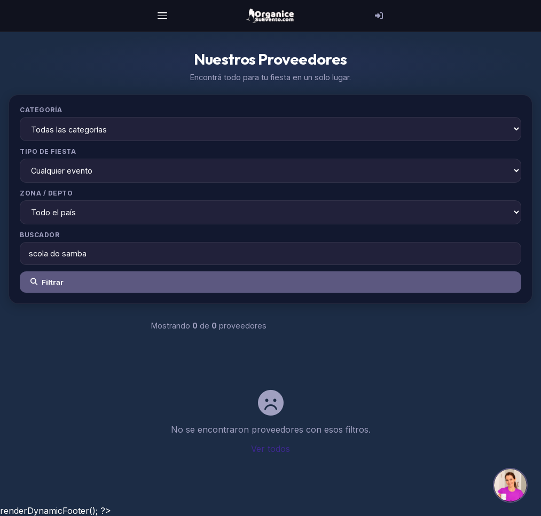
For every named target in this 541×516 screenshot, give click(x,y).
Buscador (39, 235)
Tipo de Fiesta (48, 151)
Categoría (41, 110)
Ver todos (270, 448)
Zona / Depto (46, 193)
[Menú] (162, 16)
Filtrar (47, 282)
